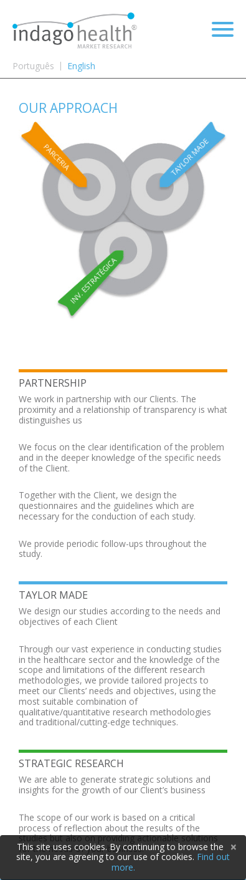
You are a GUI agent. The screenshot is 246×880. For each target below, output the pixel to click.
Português (33, 66)
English (81, 66)
